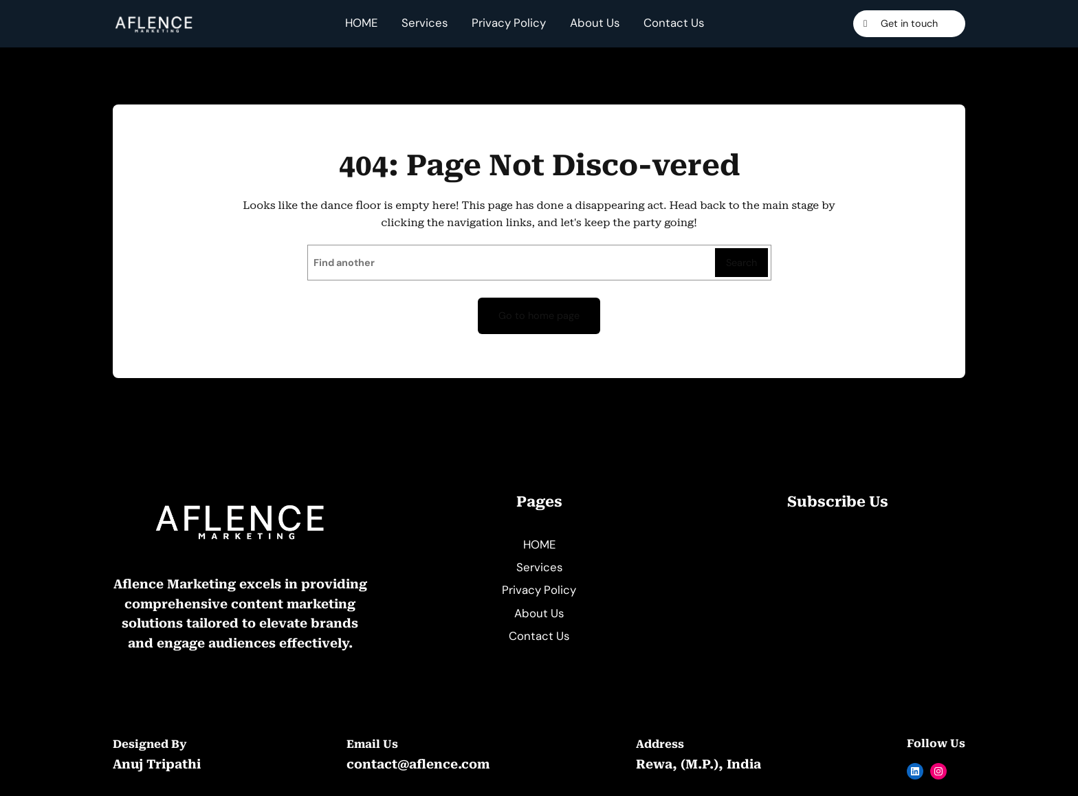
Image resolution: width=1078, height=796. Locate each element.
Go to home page (539, 315)
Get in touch (909, 23)
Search (741, 262)
